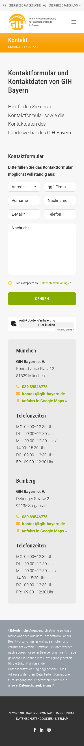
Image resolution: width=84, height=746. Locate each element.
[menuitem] (21, 5)
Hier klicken (46, 325)
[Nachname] (60, 200)
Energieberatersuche (25, 5)
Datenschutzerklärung (37, 685)
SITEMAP (61, 718)
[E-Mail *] (24, 214)
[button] (73, 22)
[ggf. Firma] (60, 187)
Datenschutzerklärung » (54, 283)
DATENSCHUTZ (26, 718)
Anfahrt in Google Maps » (44, 400)
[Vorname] (24, 200)
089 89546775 (34, 386)
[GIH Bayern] (32, 22)
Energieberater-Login (64, 5)
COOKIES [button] (46, 718)
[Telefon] (60, 214)
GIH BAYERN (29, 713)
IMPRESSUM (65, 713)
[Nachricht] (42, 249)
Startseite (15, 46)
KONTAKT (47, 713)
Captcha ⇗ (65, 329)
